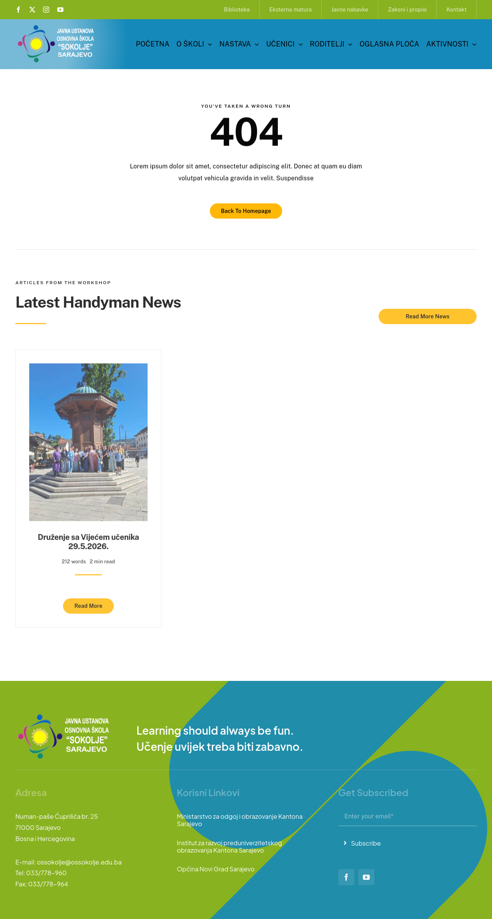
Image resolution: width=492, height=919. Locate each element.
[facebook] (18, 10)
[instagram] (46, 10)
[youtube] (60, 10)
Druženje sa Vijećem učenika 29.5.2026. (88, 538)
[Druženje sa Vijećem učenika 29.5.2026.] (88, 365)
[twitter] (32, 10)
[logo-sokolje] (56, 26)
